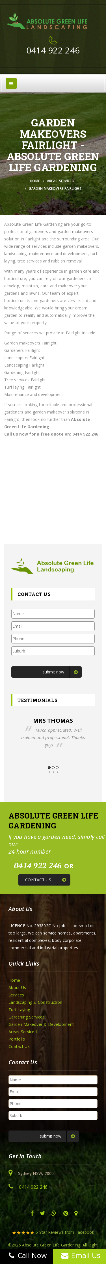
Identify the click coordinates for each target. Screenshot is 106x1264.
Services (16, 995)
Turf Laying (19, 1009)
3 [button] (57, 767)
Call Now (26, 1255)
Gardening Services (26, 1017)
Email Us (80, 1255)
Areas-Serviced (60, 180)
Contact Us (19, 1046)
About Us (17, 987)
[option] (53, 733)
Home (35, 180)
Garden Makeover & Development (41, 1024)
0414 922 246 (53, 50)
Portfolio (16, 1039)
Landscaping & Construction (35, 1002)
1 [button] (49, 767)
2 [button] (53, 767)
